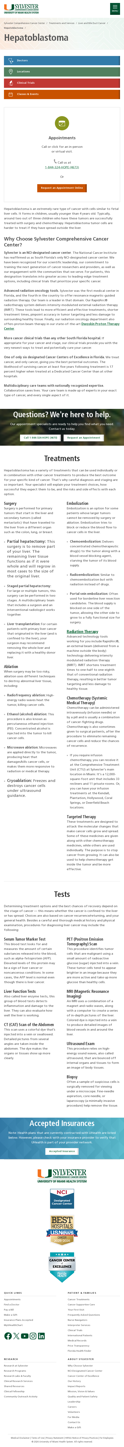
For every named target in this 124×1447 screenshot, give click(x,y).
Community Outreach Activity (20, 1397)
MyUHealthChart (13, 1325)
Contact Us (74, 1422)
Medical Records (77, 1341)
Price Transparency (78, 1346)
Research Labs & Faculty (17, 1376)
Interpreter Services (79, 1325)
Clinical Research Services (18, 1381)
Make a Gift (10, 1315)
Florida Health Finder (79, 1351)
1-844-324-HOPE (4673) (62, 167)
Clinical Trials (21, 83)
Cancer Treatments (79, 1299)
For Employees (106, 1438)
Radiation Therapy (82, 632)
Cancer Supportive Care (81, 1305)
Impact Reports (76, 1386)
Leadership (74, 1402)
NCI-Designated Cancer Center (85, 1371)
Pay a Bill (9, 1310)
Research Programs (15, 1371)
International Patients (80, 1335)
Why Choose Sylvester (80, 1366)
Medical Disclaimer (20, 1438)
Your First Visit (76, 1310)
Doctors (18, 61)
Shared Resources (14, 1386)
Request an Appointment (83, 438)
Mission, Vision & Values (81, 1391)
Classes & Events (23, 94)
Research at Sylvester (16, 1366)
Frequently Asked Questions (84, 1315)
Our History (74, 1381)
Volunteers (74, 1412)
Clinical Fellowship (14, 1391)
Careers (72, 1407)
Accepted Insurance (62, 1151)
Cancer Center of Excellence (83, 1376)
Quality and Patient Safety (82, 1397)
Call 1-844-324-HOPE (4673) (40, 438)
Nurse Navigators (77, 1320)
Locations (19, 72)
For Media (73, 1417)
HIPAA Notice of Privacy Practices (81, 1438)
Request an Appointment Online (62, 188)
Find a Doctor (11, 1305)
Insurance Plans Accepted (18, 1320)
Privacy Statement (55, 1438)
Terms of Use (38, 1438)
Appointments (12, 1299)
